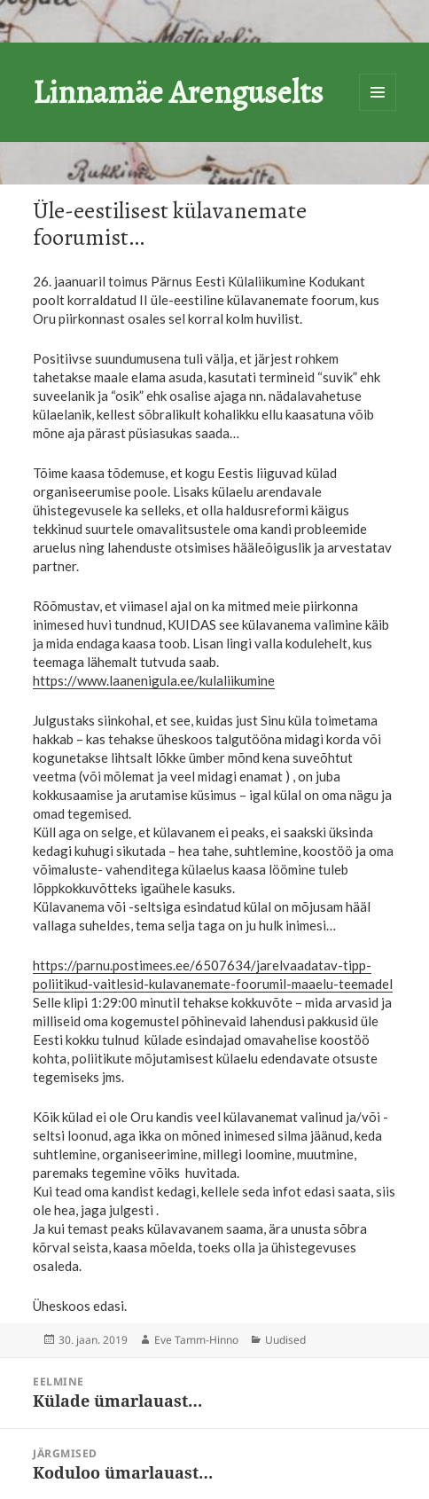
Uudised (285, 1339)
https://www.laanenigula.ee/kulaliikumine (154, 680)
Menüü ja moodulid (377, 92)
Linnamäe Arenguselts (178, 92)
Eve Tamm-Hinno (196, 1339)
